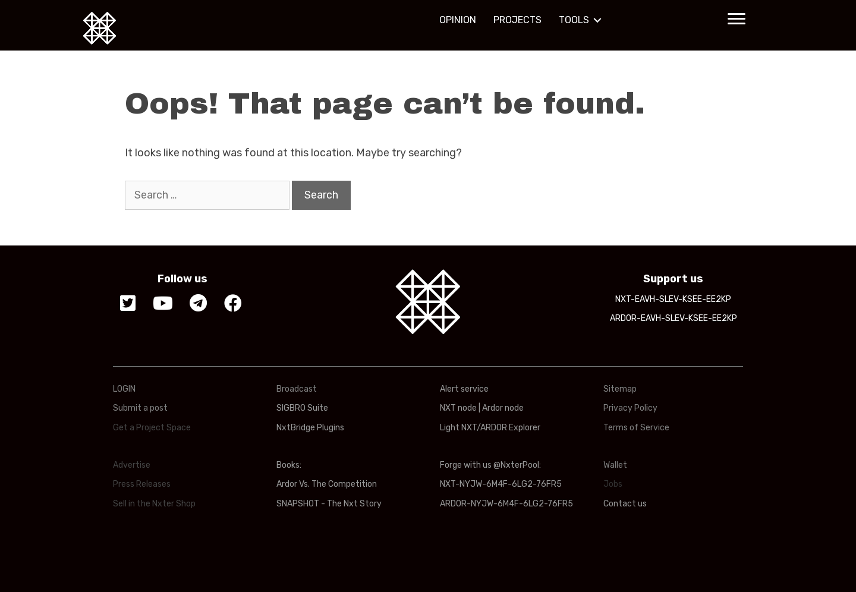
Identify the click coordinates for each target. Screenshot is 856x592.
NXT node (458, 408)
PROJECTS (517, 20)
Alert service (464, 389)
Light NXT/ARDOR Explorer (490, 428)
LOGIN (124, 389)
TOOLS (574, 20)
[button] (736, 19)
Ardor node (503, 408)
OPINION (457, 20)
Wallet (615, 465)
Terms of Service (636, 428)
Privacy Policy (630, 408)
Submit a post (140, 408)
